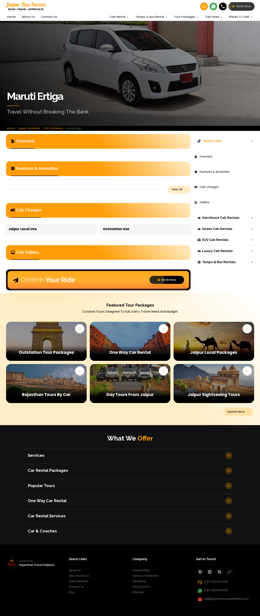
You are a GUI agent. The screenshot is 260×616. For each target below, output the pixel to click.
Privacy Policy (141, 571)
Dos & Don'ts (140, 587)
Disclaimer (139, 582)
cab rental (119, 17)
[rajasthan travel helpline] (11, 563)
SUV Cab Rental (53, 128)
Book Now (169, 280)
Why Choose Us (79, 576)
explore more (238, 412)
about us (28, 17)
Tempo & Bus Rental (151, 17)
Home (10, 128)
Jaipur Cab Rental (29, 128)
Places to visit (241, 17)
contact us (49, 17)
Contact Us (76, 587)
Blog (72, 593)
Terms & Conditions (145, 576)
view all (179, 189)
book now (240, 6)
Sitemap (138, 593)
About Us (75, 571)
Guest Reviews (78, 582)
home (11, 17)
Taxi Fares (214, 17)
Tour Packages (186, 17)
